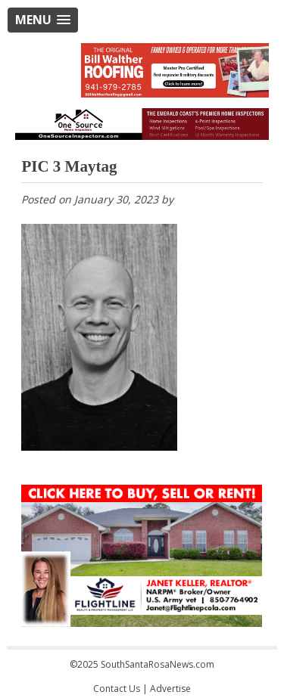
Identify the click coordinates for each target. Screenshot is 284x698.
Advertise (170, 688)
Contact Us (116, 688)
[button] (43, 20)
